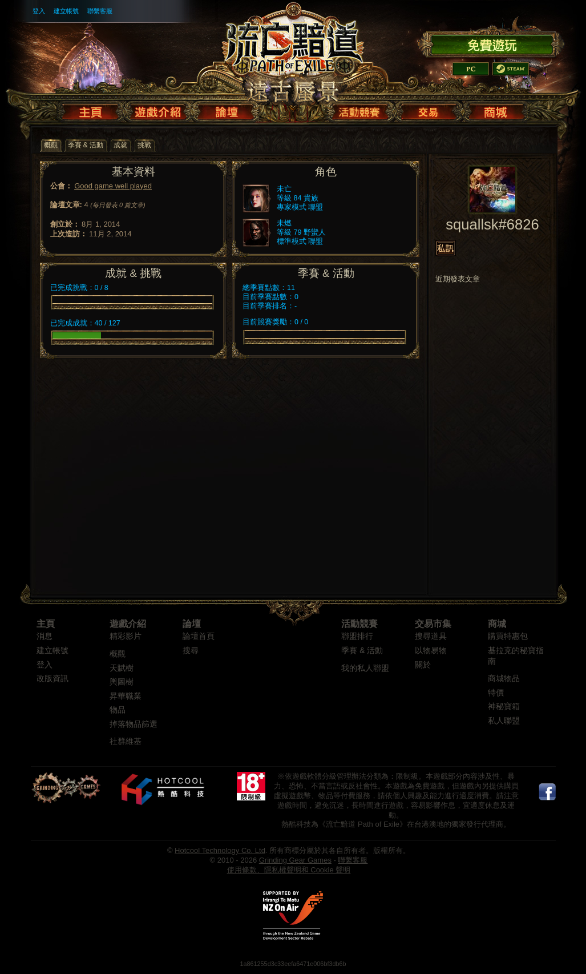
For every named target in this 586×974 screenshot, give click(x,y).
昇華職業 (126, 696)
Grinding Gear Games (295, 860)
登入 (39, 10)
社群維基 (126, 741)
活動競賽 (359, 624)
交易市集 (433, 624)
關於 (423, 665)
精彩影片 (126, 636)
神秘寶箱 (504, 706)
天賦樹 (122, 668)
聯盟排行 (357, 636)
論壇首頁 (199, 636)
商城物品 (504, 678)
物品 (118, 710)
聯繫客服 (99, 10)
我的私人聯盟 (365, 668)
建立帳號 (66, 10)
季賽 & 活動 (362, 650)
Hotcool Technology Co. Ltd (220, 850)
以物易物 (431, 650)
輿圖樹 (122, 682)
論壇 (192, 624)
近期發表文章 (457, 279)
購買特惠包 (508, 636)
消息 (44, 636)
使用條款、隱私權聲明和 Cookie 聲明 (289, 870)
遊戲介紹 (128, 624)
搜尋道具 (431, 636)
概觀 (118, 654)
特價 (496, 693)
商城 (497, 624)
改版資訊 (52, 678)
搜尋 (191, 650)
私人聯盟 (504, 721)
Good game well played (113, 186)
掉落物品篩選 (133, 724)
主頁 (46, 624)
